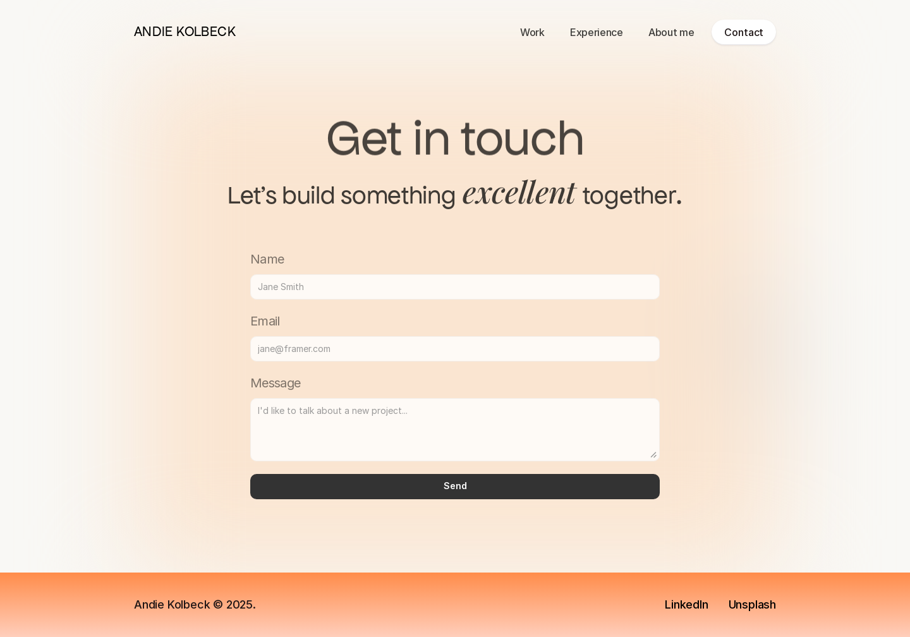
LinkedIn (686, 604)
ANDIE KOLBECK (185, 31)
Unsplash (752, 604)
